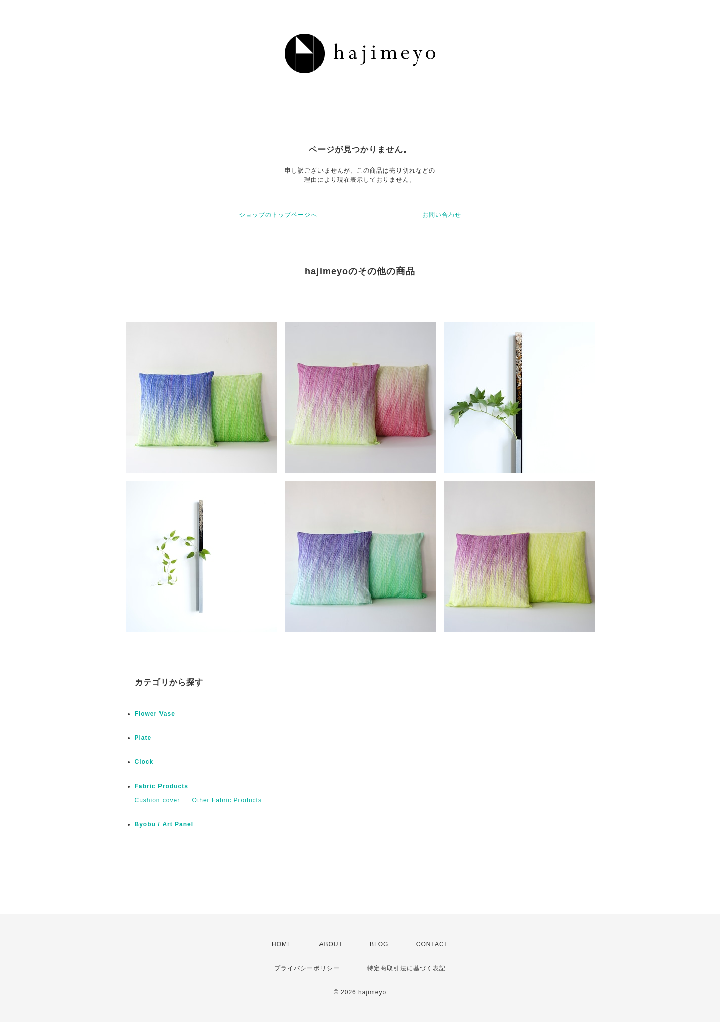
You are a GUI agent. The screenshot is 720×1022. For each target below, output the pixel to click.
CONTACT (432, 944)
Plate (143, 737)
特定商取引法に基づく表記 (406, 968)
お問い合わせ (441, 214)
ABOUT (330, 944)
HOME (282, 944)
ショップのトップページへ (278, 214)
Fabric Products (161, 786)
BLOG (379, 944)
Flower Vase (155, 713)
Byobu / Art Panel (164, 824)
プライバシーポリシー (307, 968)
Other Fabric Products (227, 800)
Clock (144, 761)
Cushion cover (157, 800)
